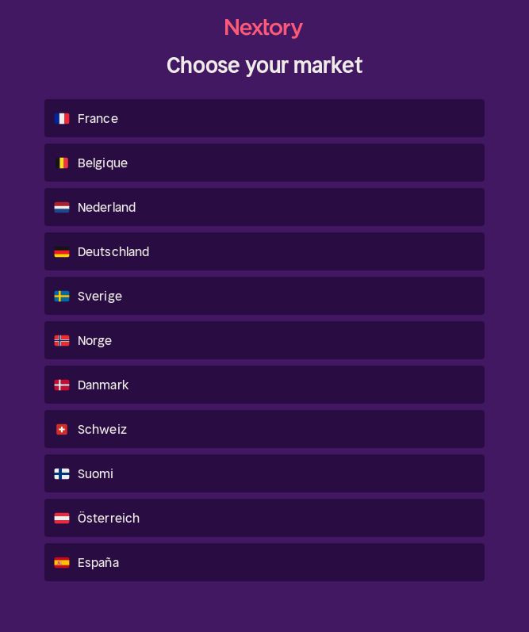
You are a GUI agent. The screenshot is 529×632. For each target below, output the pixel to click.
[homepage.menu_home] (265, 29)
